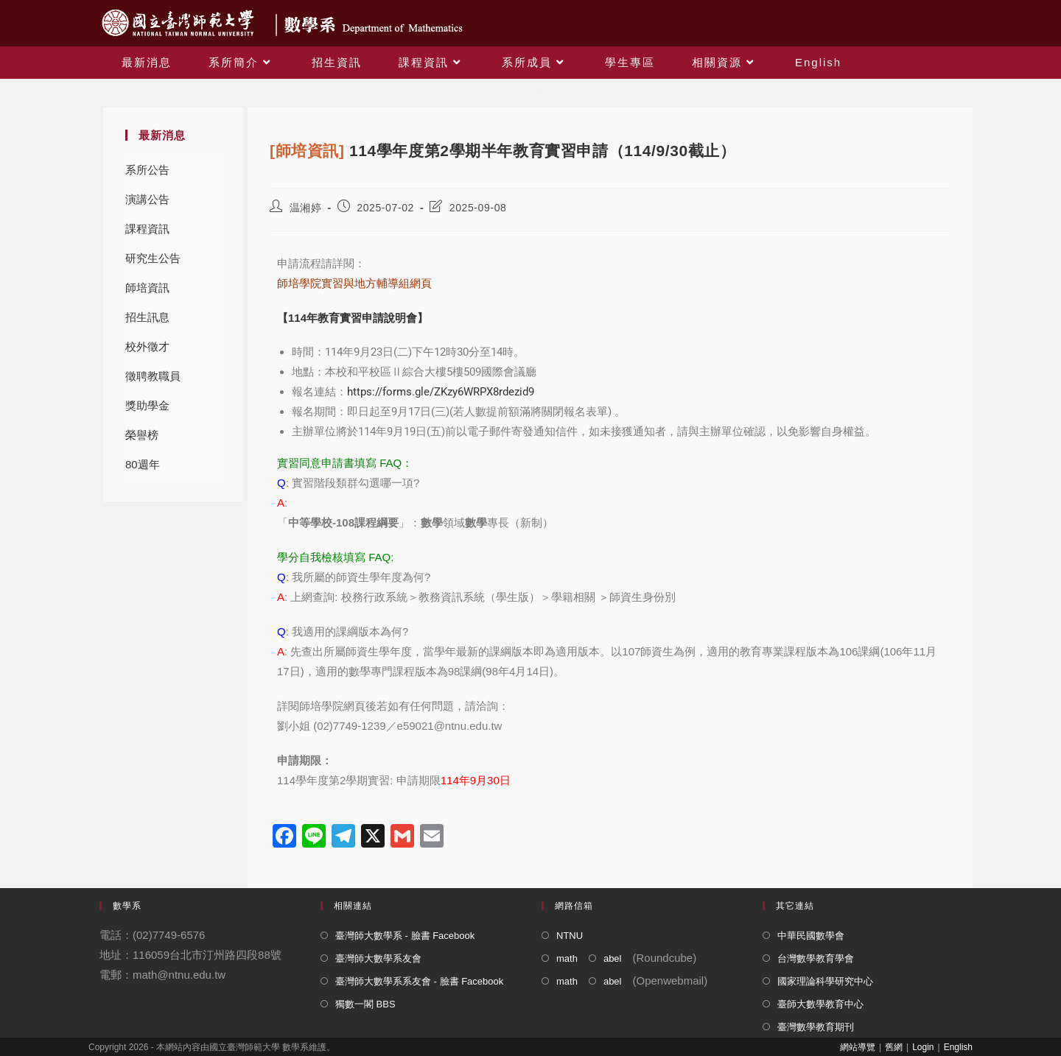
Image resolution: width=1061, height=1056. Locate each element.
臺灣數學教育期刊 (815, 1026)
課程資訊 (147, 228)
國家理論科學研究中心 (825, 981)
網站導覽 (857, 1047)
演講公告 (147, 199)
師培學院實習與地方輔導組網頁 (354, 283)
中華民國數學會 (810, 935)
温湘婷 (306, 208)
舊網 (894, 1047)
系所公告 (147, 169)
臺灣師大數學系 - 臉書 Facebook (405, 935)
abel (612, 958)
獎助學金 (147, 405)
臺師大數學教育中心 (820, 1004)
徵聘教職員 (153, 376)
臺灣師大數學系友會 (378, 958)
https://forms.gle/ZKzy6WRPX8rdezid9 (440, 391)
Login (923, 1047)
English (958, 1047)
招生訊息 (147, 317)
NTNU (569, 935)
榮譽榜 (141, 435)
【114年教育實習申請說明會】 (352, 317)
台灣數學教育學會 (815, 958)
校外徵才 (147, 346)
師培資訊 (147, 287)
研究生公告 (153, 258)
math (567, 958)
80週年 (142, 464)
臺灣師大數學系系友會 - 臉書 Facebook (419, 981)
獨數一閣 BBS (365, 1004)
